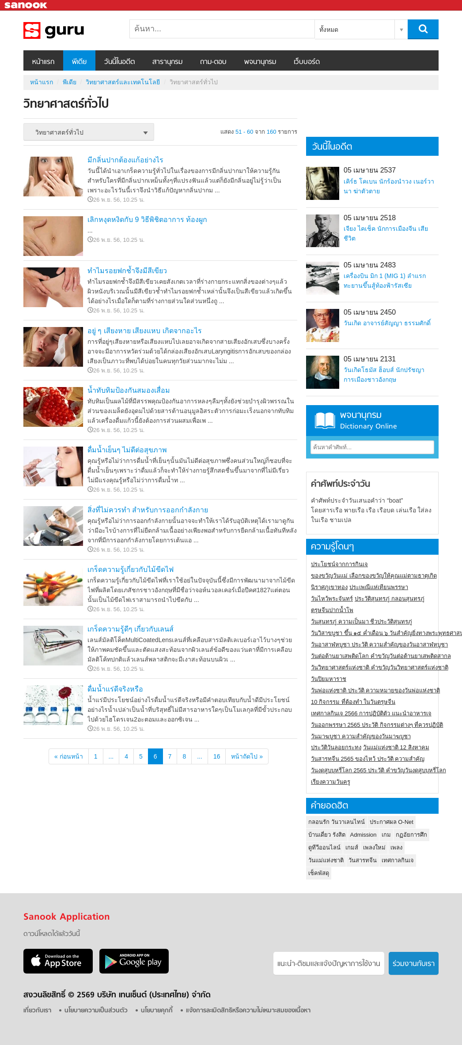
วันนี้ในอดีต (119, 62)
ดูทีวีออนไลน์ (324, 847)
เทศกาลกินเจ (398, 860)
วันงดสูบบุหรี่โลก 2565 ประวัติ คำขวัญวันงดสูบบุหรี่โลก (378, 770)
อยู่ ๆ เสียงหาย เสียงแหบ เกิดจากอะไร (144, 331)
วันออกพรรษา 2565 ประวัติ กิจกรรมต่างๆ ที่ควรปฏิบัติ (377, 725)
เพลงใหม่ (374, 847)
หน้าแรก (43, 62)
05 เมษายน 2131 (370, 359)
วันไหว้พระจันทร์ (332, 598)
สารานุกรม (167, 62)
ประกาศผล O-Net (391, 822)
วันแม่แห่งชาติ (326, 860)
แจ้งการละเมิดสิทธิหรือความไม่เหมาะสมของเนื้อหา (248, 1011)
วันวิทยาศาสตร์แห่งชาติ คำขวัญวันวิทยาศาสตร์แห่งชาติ (379, 667)
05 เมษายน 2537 (370, 170)
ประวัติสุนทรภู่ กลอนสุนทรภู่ (389, 598)
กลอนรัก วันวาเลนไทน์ (336, 822)
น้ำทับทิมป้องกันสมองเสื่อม (128, 390)
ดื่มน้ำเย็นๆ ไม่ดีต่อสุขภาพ (127, 450)
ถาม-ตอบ (213, 62)
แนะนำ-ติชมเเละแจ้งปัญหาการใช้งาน (328, 964)
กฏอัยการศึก (411, 834)
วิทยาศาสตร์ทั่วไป (69, 30)
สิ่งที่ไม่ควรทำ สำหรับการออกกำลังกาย (147, 510)
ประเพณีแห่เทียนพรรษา (378, 587)
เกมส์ (351, 847)
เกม (386, 834)
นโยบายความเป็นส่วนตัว (96, 1011)
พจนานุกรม (260, 62)
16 (216, 756)
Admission (363, 834)
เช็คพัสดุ (318, 873)
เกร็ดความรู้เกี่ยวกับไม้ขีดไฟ (130, 569)
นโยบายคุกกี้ (157, 1011)
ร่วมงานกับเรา (414, 964)
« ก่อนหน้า (68, 756)
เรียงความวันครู (330, 781)
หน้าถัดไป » (247, 756)
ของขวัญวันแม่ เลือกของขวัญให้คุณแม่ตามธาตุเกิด (374, 575)
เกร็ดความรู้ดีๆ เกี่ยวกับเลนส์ (130, 629)
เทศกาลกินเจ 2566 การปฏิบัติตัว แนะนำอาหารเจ (371, 713)
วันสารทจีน (362, 860)
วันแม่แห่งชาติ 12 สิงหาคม (396, 747)
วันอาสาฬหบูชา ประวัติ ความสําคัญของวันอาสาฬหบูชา (379, 644)
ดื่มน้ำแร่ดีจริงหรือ (115, 689)
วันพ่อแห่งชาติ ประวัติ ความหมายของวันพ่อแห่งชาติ (375, 690)
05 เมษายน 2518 (370, 218)
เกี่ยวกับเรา (37, 1011)
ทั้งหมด (328, 29)
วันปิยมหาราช (328, 679)
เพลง (396, 847)
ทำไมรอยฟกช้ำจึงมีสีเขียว (127, 270)
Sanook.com (26, 5)
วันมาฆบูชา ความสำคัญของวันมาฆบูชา (361, 736)
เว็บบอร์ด (307, 62)
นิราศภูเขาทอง (329, 587)
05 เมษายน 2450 (370, 312)
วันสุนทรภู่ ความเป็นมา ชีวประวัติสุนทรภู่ (361, 621)
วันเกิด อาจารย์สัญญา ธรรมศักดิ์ (387, 323)
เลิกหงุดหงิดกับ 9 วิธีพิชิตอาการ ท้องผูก (147, 219)
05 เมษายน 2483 (370, 265)
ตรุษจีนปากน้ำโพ (332, 610)
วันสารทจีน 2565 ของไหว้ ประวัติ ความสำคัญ (367, 759)
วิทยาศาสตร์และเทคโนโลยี (123, 82)
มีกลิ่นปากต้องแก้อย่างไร (125, 160)
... (111, 756)
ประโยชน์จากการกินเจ (339, 564)
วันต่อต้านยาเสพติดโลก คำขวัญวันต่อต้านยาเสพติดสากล (381, 656)
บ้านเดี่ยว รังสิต (326, 834)
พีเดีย (79, 62)
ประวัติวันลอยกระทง (336, 747)
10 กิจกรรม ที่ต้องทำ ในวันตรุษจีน (353, 702)
